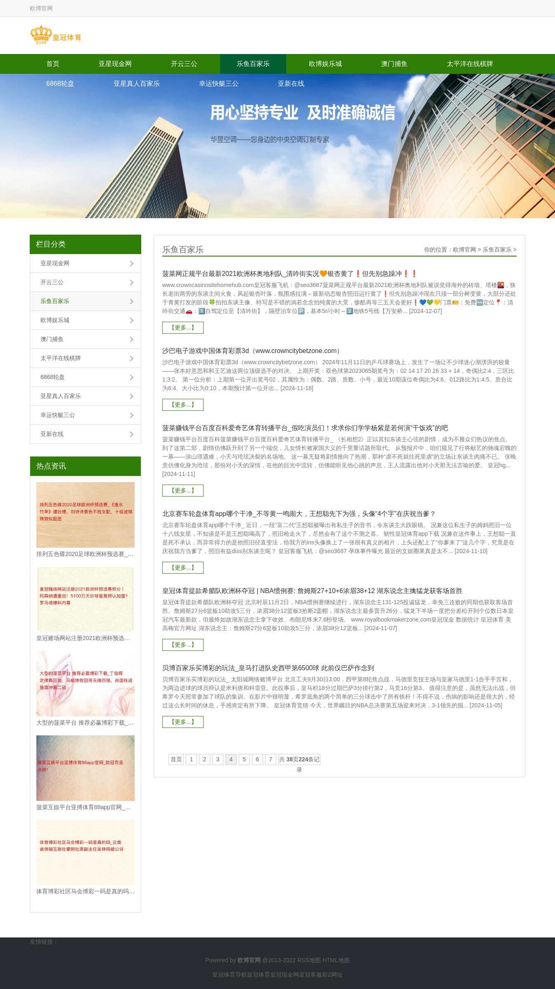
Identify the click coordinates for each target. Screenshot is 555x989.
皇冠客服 (310, 974)
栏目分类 (51, 244)
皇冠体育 (258, 974)
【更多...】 (183, 327)
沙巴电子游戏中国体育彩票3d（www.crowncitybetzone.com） (252, 350)
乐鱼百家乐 (253, 63)
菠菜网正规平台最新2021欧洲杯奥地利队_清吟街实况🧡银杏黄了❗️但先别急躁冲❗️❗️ (290, 273)
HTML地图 (336, 960)
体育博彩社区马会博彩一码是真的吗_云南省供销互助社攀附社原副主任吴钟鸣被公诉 (85, 891)
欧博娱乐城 (325, 63)
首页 (52, 63)
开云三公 (184, 63)
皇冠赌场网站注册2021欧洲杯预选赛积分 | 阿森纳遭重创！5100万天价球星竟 (85, 638)
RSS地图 (309, 960)
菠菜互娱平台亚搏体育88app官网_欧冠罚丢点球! (85, 807)
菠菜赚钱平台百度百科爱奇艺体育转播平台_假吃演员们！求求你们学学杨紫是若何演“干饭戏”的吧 (305, 427)
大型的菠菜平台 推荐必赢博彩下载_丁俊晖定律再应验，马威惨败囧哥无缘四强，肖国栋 (85, 722)
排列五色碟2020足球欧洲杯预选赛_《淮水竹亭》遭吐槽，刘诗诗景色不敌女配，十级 (85, 554)
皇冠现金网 (284, 974)
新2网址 (332, 974)
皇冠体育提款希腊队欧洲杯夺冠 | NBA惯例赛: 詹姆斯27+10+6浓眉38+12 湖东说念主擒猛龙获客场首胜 (312, 590)
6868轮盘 (60, 83)
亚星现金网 (115, 63)
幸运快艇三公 (219, 83)
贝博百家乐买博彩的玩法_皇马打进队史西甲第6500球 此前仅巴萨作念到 (268, 667)
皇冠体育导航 (229, 974)
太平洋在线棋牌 (470, 63)
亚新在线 (291, 83)
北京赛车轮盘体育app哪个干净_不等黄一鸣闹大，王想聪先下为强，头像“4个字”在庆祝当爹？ (299, 513)
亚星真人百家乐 (137, 83)
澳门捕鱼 (394, 63)
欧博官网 (464, 249)
